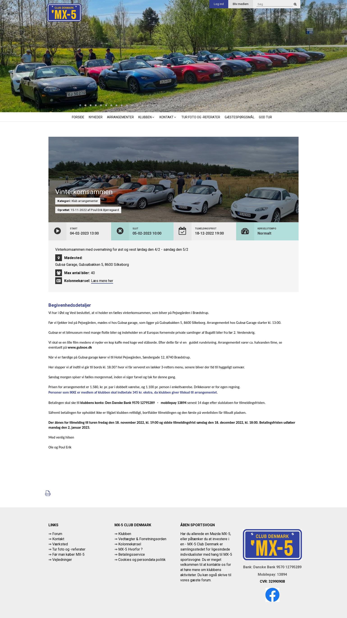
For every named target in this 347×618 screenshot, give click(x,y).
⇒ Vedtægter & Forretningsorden (140, 539)
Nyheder (96, 117)
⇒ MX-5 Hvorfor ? (128, 549)
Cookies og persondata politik (142, 560)
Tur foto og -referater (200, 117)
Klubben (146, 117)
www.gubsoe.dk (80, 347)
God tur (265, 117)
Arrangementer (120, 117)
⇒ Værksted (58, 544)
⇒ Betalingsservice (129, 554)
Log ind (219, 4)
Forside (78, 117)
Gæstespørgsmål (239, 117)
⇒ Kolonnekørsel (127, 544)
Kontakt (168, 117)
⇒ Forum (55, 534)
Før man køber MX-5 (68, 554)
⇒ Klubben (122, 534)
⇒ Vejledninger (60, 560)
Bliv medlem (241, 4)
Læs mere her (102, 281)
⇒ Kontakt (56, 539)
